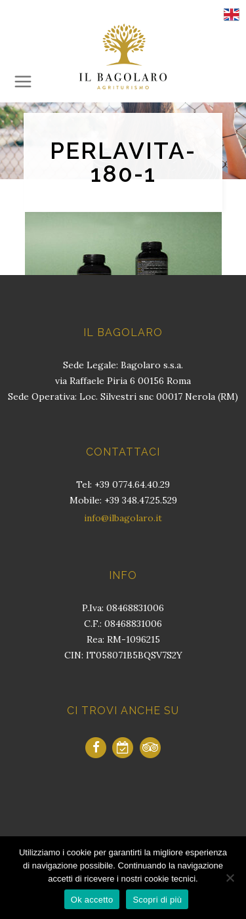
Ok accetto (92, 900)
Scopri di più (157, 900)
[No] (229, 877)
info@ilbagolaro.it (123, 518)
